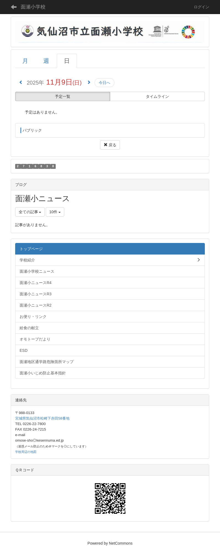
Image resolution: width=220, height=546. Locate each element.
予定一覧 (62, 96)
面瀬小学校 (33, 7)
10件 (55, 212)
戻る (110, 145)
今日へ (104, 82)
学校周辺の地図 (25, 451)
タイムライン (157, 96)
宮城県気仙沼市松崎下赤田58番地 (42, 418)
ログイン (201, 7)
